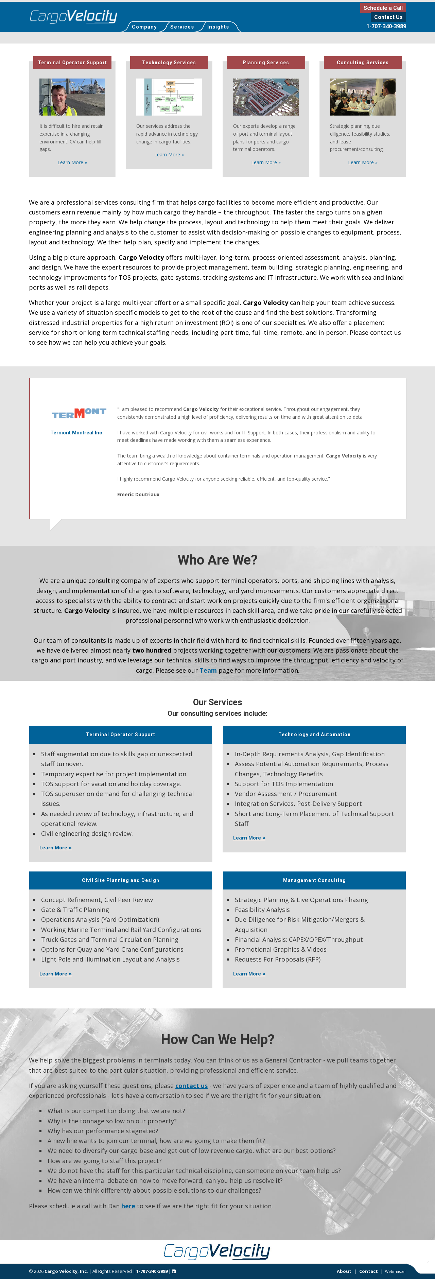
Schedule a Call (383, 8)
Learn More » (72, 162)
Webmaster (395, 1271)
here (128, 1206)
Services (182, 27)
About (344, 1271)
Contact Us (388, 17)
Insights (218, 27)
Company (144, 27)
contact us (191, 1086)
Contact (368, 1271)
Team (208, 670)
